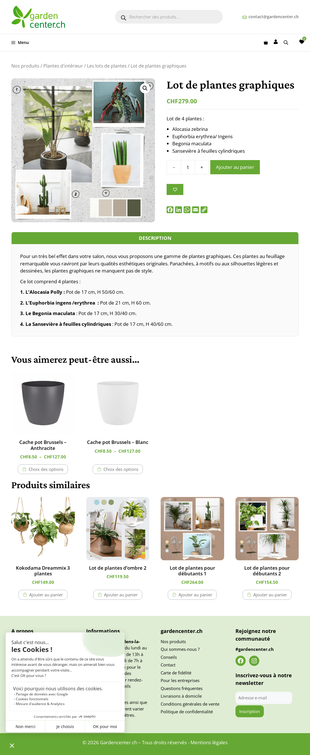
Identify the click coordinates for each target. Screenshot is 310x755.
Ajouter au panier (235, 167)
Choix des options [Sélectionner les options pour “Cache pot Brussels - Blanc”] (120, 469)
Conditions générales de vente (190, 704)
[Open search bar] (286, 42)
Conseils (169, 657)
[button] (145, 88)
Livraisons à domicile (181, 696)
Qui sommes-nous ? (180, 649)
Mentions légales (209, 742)
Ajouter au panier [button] (46, 594)
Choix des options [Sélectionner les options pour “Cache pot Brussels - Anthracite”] (46, 469)
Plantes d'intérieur (63, 66)
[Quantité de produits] (188, 167)
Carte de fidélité (176, 673)
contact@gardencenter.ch (274, 16)
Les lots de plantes (107, 66)
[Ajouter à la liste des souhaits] (175, 189)
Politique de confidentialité (187, 711)
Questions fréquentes (182, 688)
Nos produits (25, 66)
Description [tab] (155, 238)
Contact (168, 665)
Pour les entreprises (180, 680)
